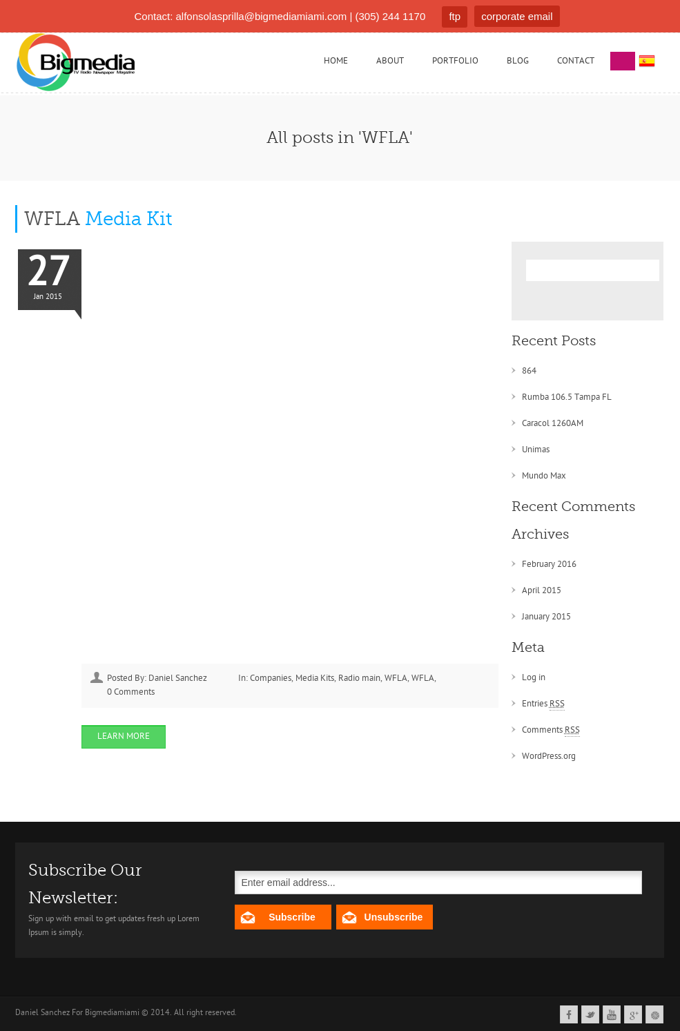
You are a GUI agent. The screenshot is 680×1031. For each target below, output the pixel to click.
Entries (543, 704)
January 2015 (546, 617)
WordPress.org (549, 756)
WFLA (98, 218)
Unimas (536, 450)
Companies (270, 678)
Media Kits (314, 678)
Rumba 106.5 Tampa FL (567, 397)
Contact (575, 61)
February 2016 (549, 564)
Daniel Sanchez (177, 678)
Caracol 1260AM (552, 424)
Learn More (123, 736)
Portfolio (455, 61)
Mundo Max (544, 476)
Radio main (359, 678)
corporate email (516, 16)
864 (529, 371)
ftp (454, 16)
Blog (518, 61)
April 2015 (541, 591)
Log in (533, 678)
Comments (551, 730)
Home (336, 61)
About (390, 61)
